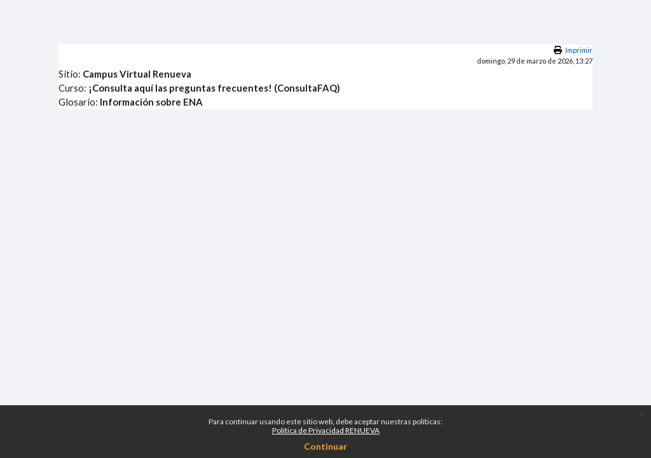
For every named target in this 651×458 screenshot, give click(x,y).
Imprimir (579, 50)
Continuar (325, 446)
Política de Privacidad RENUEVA (326, 430)
